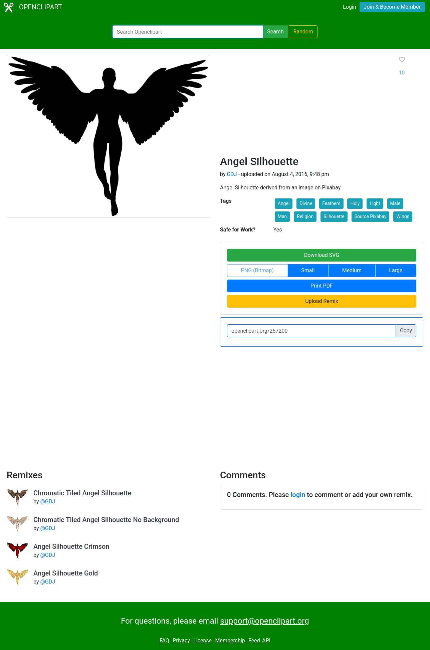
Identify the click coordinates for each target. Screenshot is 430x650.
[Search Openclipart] (188, 31)
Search (275, 31)
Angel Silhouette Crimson (71, 546)
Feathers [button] (331, 203)
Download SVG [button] (322, 255)
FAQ (164, 640)
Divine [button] (305, 203)
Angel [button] (284, 203)
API (266, 640)
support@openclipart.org (264, 621)
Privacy (181, 640)
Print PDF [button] (321, 286)
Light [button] (375, 203)
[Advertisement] (304, 105)
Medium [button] (352, 270)
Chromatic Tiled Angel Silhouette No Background (106, 520)
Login (349, 7)
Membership (230, 640)
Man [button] (282, 216)
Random (303, 31)
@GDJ (47, 501)
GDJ (232, 174)
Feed (254, 640)
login (297, 495)
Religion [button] (305, 216)
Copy (406, 330)
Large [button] (395, 270)
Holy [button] (355, 203)
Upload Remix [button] (321, 301)
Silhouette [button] (334, 216)
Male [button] (395, 203)
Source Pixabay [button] (371, 216)
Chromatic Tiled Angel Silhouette (82, 493)
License (202, 640)
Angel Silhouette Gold (65, 573)
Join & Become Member (392, 7)
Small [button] (307, 270)
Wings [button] (402, 216)
